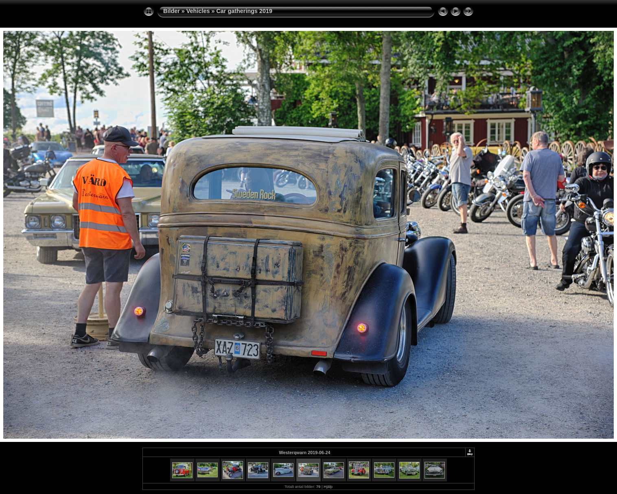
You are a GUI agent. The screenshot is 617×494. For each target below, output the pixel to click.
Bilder (171, 11)
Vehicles (198, 11)
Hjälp (328, 486)
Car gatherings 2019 (244, 11)
